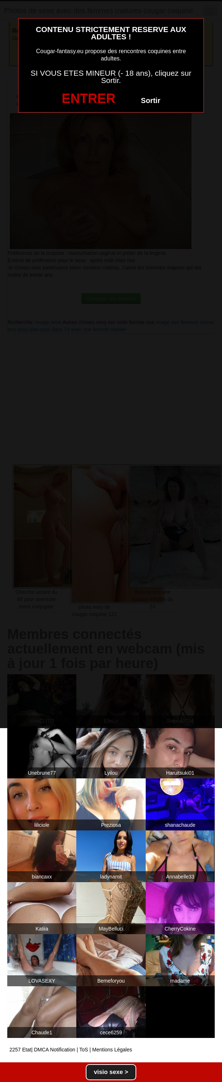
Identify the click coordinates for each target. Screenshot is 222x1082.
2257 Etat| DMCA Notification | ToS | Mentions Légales (70, 1050)
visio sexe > (111, 1072)
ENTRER (89, 98)
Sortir (150, 100)
